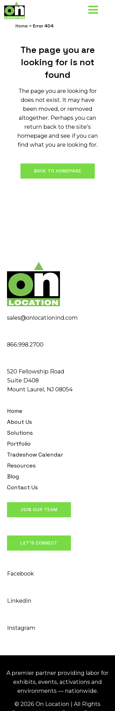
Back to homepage (57, 171)
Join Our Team (39, 510)
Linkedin (19, 600)
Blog (13, 476)
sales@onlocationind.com (42, 317)
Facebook (20, 573)
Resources (21, 465)
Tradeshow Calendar (35, 455)
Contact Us (22, 487)
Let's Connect (39, 543)
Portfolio (19, 444)
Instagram (21, 628)
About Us (19, 422)
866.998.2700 (25, 344)
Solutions (20, 433)
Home (21, 26)
